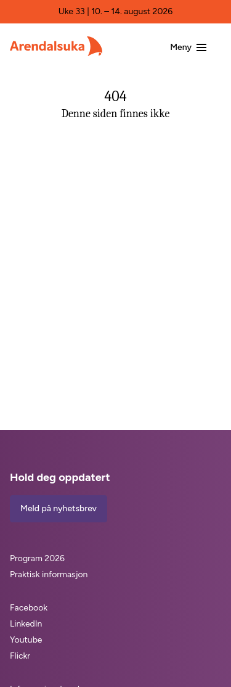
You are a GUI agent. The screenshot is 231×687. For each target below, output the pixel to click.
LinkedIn (26, 624)
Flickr (20, 656)
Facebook (28, 608)
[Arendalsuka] (56, 46)
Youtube (26, 640)
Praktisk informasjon (48, 574)
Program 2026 (37, 558)
